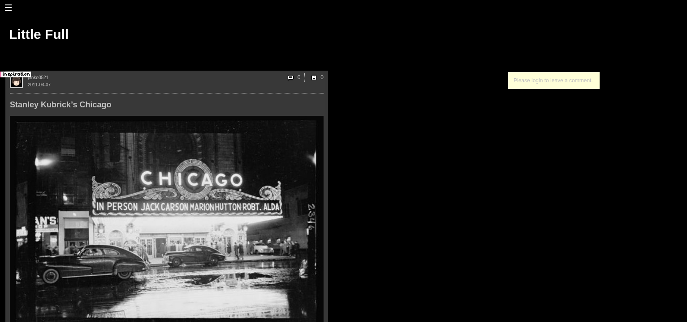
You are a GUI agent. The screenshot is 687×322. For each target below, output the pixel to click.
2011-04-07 (39, 84)
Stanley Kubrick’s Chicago (60, 104)
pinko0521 (38, 77)
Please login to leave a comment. (553, 80)
